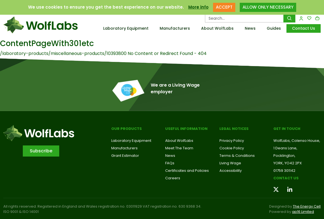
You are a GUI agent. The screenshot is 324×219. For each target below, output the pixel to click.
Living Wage (230, 163)
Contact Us (303, 28)
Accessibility (230, 170)
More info (198, 7)
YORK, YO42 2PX (287, 163)
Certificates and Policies (187, 170)
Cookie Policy (231, 148)
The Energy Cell (307, 206)
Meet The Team (179, 148)
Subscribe (41, 151)
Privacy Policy (231, 140)
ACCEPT (224, 7)
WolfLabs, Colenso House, (296, 140)
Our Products (126, 128)
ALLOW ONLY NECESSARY (268, 7)
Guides (274, 28)
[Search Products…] (244, 18)
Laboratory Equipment (126, 28)
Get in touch (286, 128)
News (250, 28)
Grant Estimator (125, 155)
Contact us (286, 178)
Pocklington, (284, 155)
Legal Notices (234, 128)
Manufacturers (175, 28)
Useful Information (186, 128)
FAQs (169, 163)
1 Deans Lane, (285, 148)
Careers (172, 178)
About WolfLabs (217, 28)
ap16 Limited (303, 211)
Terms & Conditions (237, 155)
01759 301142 (284, 170)
